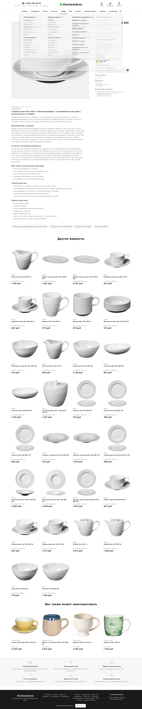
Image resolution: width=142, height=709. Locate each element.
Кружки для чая (73, 15)
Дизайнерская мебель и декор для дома (25, 697)
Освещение (35, 11)
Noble (82, 15)
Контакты (30, 5)
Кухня (63, 11)
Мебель (24, 11)
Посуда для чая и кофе (58, 15)
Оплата (23, 5)
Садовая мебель (90, 11)
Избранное (110, 5)
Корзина (119, 5)
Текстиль (54, 11)
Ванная (78, 11)
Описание (15, 107)
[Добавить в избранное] (115, 46)
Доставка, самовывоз (104, 89)
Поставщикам (44, 5)
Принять (80, 706)
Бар (70, 11)
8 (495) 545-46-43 (33, 3)
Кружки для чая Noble (83, 226)
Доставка (17, 5)
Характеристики (27, 107)
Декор (45, 11)
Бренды (103, 11)
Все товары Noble (101, 226)
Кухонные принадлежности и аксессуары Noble (30, 226)
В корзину (104, 46)
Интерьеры (113, 11)
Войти (102, 5)
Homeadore (40, 15)
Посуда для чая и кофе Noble (61, 226)
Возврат (36, 5)
